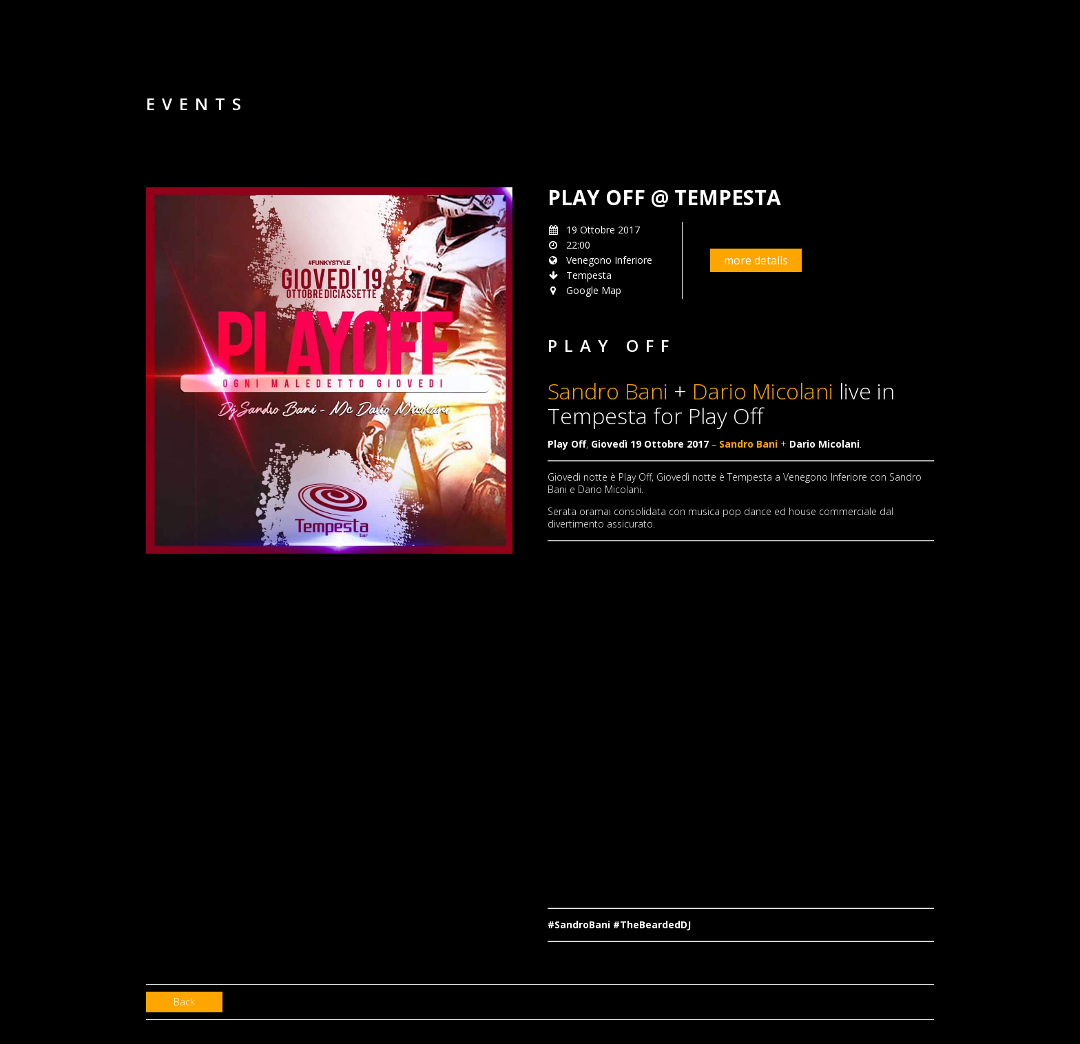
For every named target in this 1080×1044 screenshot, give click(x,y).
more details (756, 260)
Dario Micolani (762, 391)
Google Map (593, 290)
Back (184, 1001)
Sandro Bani (608, 391)
